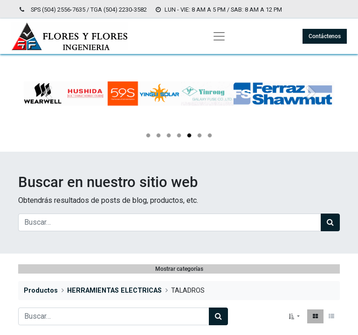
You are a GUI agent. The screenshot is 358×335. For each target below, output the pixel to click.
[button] (294, 316)
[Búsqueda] (330, 222)
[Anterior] (47, 108)
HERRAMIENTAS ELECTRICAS (114, 291)
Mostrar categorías (179, 269)
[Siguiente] (311, 108)
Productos (41, 291)
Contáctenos (325, 36)
